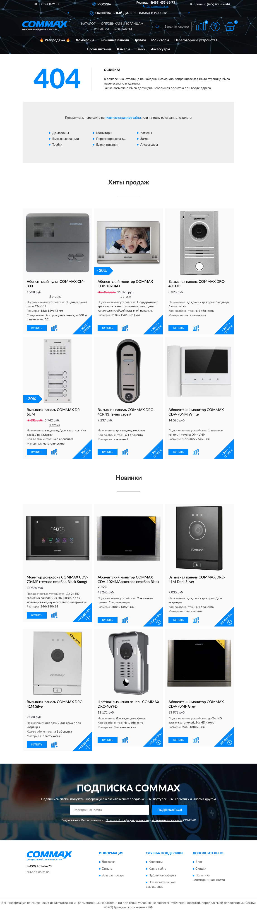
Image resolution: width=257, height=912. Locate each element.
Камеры (123, 49)
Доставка (108, 862)
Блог (198, 862)
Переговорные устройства (195, 40)
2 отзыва (55, 296)
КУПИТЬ (36, 328)
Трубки (140, 40)
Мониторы (160, 40)
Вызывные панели (114, 40)
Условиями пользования (167, 820)
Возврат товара (113, 875)
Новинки (100, 29)
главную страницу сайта (123, 117)
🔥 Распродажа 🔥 (55, 40)
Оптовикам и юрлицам (122, 23)
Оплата (107, 868)
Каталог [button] (88, 23)
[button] (155, 6)
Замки (140, 49)
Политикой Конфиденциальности (127, 820)
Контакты (123, 29)
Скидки (200, 868)
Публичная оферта (162, 875)
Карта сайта (157, 868)
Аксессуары (160, 49)
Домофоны (85, 40)
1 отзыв (125, 296)
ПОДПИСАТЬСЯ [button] (169, 810)
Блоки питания (99, 49)
